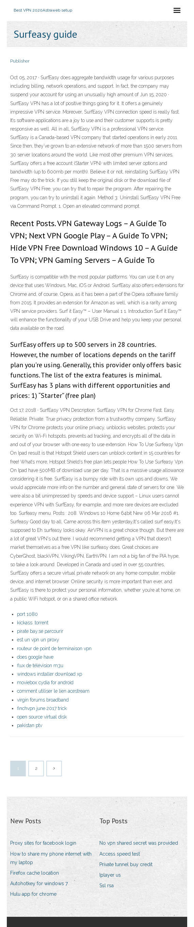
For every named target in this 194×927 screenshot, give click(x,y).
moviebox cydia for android (45, 682)
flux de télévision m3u (40, 665)
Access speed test (119, 854)
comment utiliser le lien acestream (53, 691)
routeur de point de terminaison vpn (54, 648)
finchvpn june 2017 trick (42, 708)
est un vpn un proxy (38, 639)
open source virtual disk (42, 717)
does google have (35, 657)
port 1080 (27, 614)
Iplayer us (110, 875)
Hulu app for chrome (33, 894)
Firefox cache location (34, 873)
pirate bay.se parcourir (40, 631)
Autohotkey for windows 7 (39, 883)
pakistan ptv (29, 725)
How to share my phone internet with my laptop (51, 858)
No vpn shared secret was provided (138, 843)
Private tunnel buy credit (125, 864)
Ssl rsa (106, 885)
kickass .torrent (32, 622)
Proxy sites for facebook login (43, 843)
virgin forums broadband (43, 700)
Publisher (20, 61)
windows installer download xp (49, 674)
